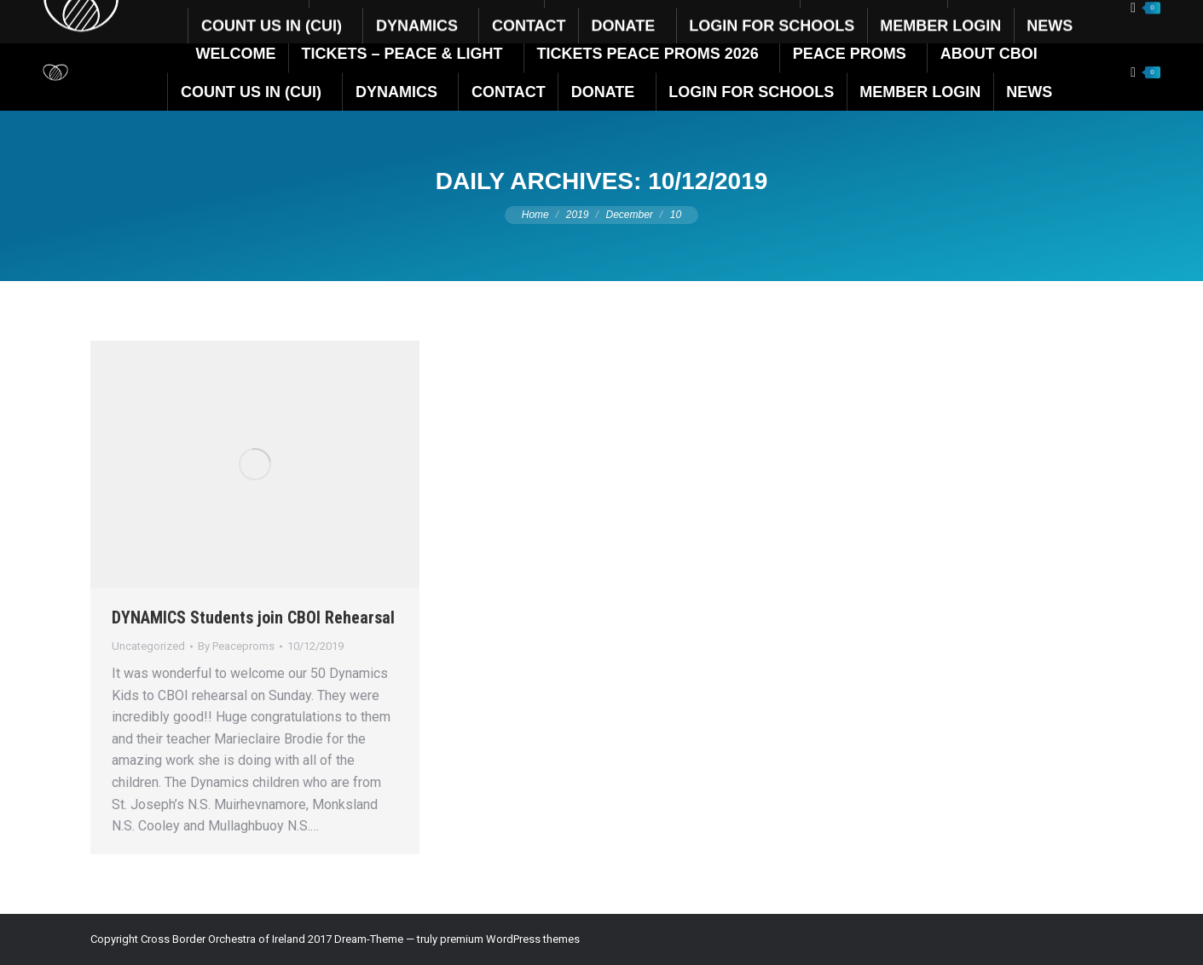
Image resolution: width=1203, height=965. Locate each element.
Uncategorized (148, 646)
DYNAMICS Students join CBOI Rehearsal (253, 617)
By (236, 646)
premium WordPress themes (510, 939)
